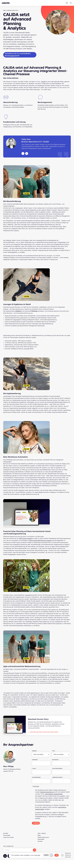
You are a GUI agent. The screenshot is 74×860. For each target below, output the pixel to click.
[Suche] (66, 2)
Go (56, 855)
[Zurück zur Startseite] (6, 3)
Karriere (40, 841)
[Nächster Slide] (26, 153)
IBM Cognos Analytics (26, 538)
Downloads (6, 835)
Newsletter (41, 839)
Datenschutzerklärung (47, 792)
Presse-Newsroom (43, 837)
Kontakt (5, 833)
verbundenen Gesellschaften (54, 794)
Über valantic (42, 833)
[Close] (62, 855)
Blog (39, 835)
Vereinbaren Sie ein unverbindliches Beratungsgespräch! (18, 55)
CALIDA (43, 81)
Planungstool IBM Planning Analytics (40, 540)
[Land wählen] (48, 855)
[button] (70, 2)
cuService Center (8, 837)
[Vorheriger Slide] (22, 153)
